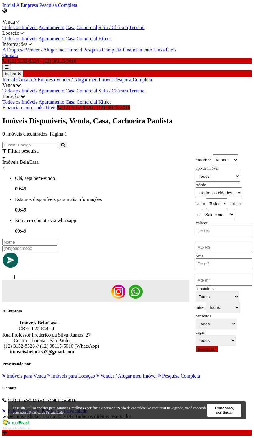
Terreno (137, 27)
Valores (201, 223)
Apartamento (52, 27)
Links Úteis (164, 49)
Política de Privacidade (46, 412)
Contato (10, 55)
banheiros (203, 316)
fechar (13, 73)
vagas (200, 332)
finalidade (203, 160)
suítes (200, 308)
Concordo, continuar (224, 410)
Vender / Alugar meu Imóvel (53, 49)
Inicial (8, 5)
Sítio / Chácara (113, 27)
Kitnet (104, 38)
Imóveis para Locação (71, 375)
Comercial (86, 27)
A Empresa (27, 5)
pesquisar (207, 349)
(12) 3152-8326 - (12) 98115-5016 (93, 107)
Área (199, 256)
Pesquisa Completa (58, 5)
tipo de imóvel (207, 168)
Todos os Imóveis (20, 27)
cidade (201, 185)
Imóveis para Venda (24, 375)
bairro (200, 204)
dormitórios (205, 289)
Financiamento (137, 49)
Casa (70, 27)
